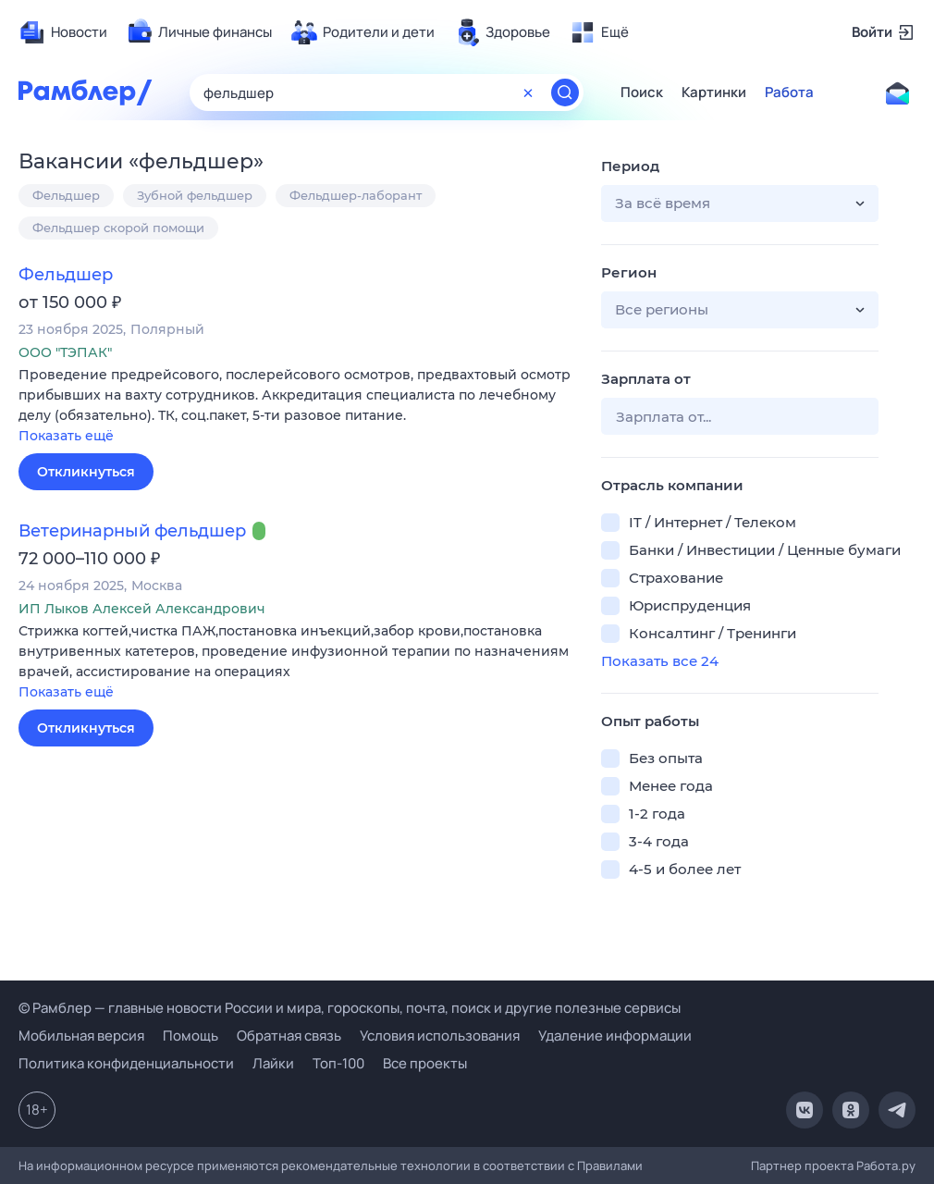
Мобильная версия (81, 1035)
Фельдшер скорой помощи (118, 227)
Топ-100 (338, 1063)
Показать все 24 (660, 661)
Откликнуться (86, 471)
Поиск (642, 92)
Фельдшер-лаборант (355, 195)
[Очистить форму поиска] (528, 92)
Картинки (714, 92)
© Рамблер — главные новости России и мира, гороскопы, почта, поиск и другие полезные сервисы (349, 1008)
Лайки (273, 1063)
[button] (295, 406)
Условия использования (440, 1035)
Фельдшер (66, 195)
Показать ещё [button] (66, 435)
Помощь (190, 1035)
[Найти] (565, 92)
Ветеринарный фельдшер (132, 531)
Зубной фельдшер (194, 195)
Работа (789, 92)
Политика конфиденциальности (126, 1063)
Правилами (610, 1165)
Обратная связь (289, 1035)
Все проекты (425, 1063)
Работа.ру (886, 1165)
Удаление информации (615, 1035)
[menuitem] (62, 32)
